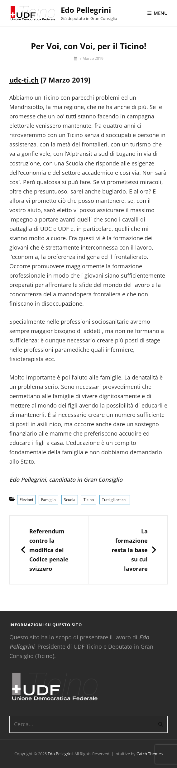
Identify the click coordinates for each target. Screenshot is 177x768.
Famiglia (48, 499)
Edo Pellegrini (86, 10)
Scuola (69, 499)
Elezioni (26, 499)
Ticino (89, 499)
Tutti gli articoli (114, 499)
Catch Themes (149, 753)
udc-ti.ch (24, 79)
